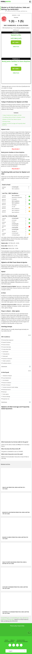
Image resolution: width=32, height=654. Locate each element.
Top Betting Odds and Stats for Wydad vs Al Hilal (13, 117)
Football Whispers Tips (16, 618)
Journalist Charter (21, 640)
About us (13, 640)
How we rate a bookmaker (22, 641)
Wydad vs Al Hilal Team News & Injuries (11, 119)
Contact (6, 640)
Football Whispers (5, 618)
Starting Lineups (6, 121)
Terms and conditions (9, 641)
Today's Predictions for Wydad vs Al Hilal (11, 115)
